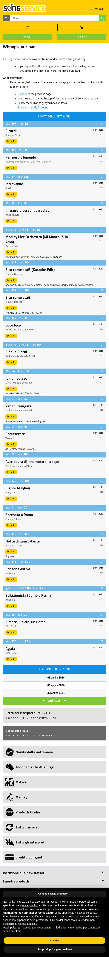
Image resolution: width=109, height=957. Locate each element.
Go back (22, 94)
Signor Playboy (17, 488)
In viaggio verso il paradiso (27, 210)
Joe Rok (35, 161)
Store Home (25, 107)
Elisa (17, 135)
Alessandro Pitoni (22, 466)
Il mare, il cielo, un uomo (25, 622)
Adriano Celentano (23, 382)
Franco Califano (13, 519)
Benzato (46, 161)
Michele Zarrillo (28, 356)
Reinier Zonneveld (24, 329)
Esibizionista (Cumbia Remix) (29, 595)
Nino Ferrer (11, 653)
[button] (6, 18)
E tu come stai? (18, 297)
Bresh (8, 188)
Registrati (82, 36)
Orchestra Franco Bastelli (18, 410)
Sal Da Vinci (11, 356)
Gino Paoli (10, 626)
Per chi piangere (18, 406)
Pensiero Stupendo (20, 157)
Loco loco (13, 325)
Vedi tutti (54, 701)
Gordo (8, 329)
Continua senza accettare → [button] (54, 893)
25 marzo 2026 (56, 692)
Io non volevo (16, 378)
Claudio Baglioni (14, 274)
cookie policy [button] (88, 912)
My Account (41, 107)
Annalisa (10, 573)
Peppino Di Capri (14, 545)
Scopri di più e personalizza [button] (54, 949)
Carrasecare (15, 434)
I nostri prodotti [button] (16, 881)
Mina (8, 382)
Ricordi (11, 131)
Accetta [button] (54, 940)
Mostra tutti (44, 713)
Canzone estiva (17, 569)
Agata (10, 648)
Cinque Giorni (16, 352)
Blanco (9, 135)
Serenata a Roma (19, 515)
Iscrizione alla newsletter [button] (23, 873)
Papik (8, 466)
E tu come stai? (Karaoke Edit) (30, 270)
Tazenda (10, 438)
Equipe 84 (10, 492)
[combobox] (54, 18)
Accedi (27, 36)
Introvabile (14, 184)
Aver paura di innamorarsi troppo (32, 462)
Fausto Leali (12, 246)
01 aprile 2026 (56, 685)
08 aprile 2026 (56, 677)
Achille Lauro (12, 214)
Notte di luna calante (22, 541)
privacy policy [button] (30, 905)
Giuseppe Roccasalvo (17, 161)
